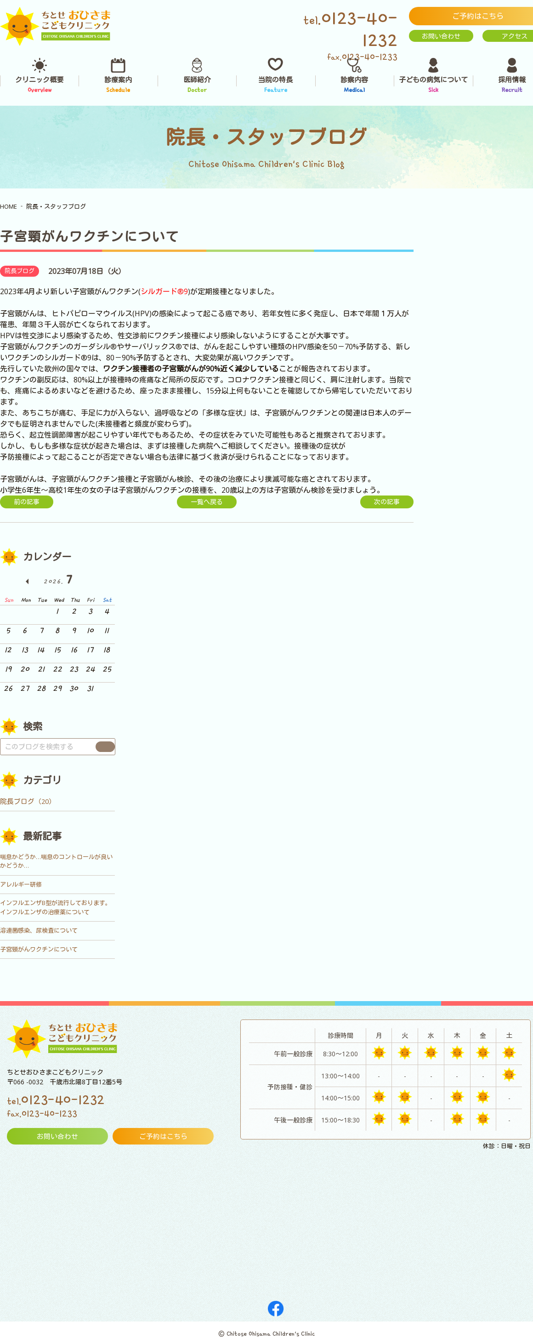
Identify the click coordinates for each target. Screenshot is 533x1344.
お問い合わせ (441, 36)
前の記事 (27, 501)
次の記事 (387, 501)
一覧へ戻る (207, 501)
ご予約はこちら (163, 1136)
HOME (8, 206)
